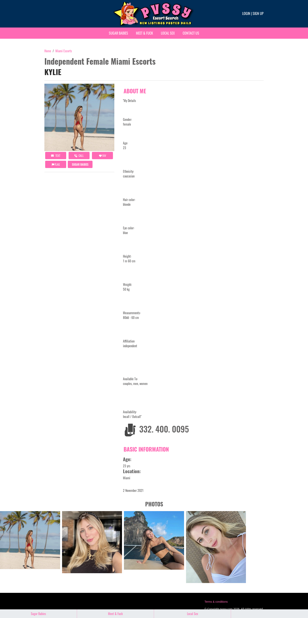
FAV (102, 155)
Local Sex (168, 33)
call (79, 155)
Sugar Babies (118, 33)
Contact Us (191, 33)
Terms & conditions (216, 601)
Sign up (258, 13)
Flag (56, 164)
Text (55, 155)
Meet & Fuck (144, 33)
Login (246, 13)
